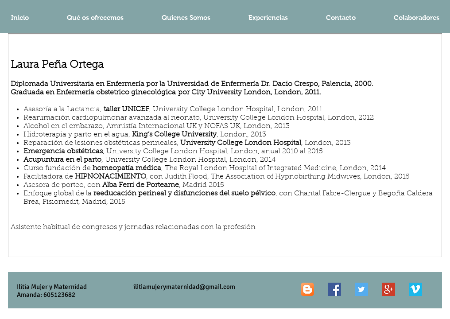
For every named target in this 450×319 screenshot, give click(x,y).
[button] (268, 18)
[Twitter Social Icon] (361, 289)
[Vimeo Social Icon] (415, 289)
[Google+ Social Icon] (388, 289)
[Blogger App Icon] (307, 289)
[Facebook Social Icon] (334, 289)
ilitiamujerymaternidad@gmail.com (184, 287)
